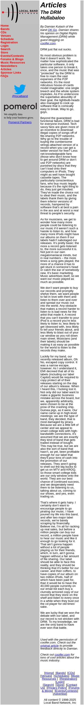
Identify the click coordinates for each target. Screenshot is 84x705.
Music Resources (12, 62)
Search (5, 49)
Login (4, 45)
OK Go (52, 30)
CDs (3, 32)
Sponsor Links (10, 72)
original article (49, 645)
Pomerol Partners (20, 122)
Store (4, 52)
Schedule (7, 39)
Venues (5, 35)
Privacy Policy (56, 687)
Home (4, 25)
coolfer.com (48, 43)
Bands (5, 29)
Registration (9, 42)
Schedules (61, 675)
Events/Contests (12, 55)
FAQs (4, 76)
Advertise (60, 693)
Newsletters (8, 66)
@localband (20, 96)
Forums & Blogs (12, 59)
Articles (5, 69)
